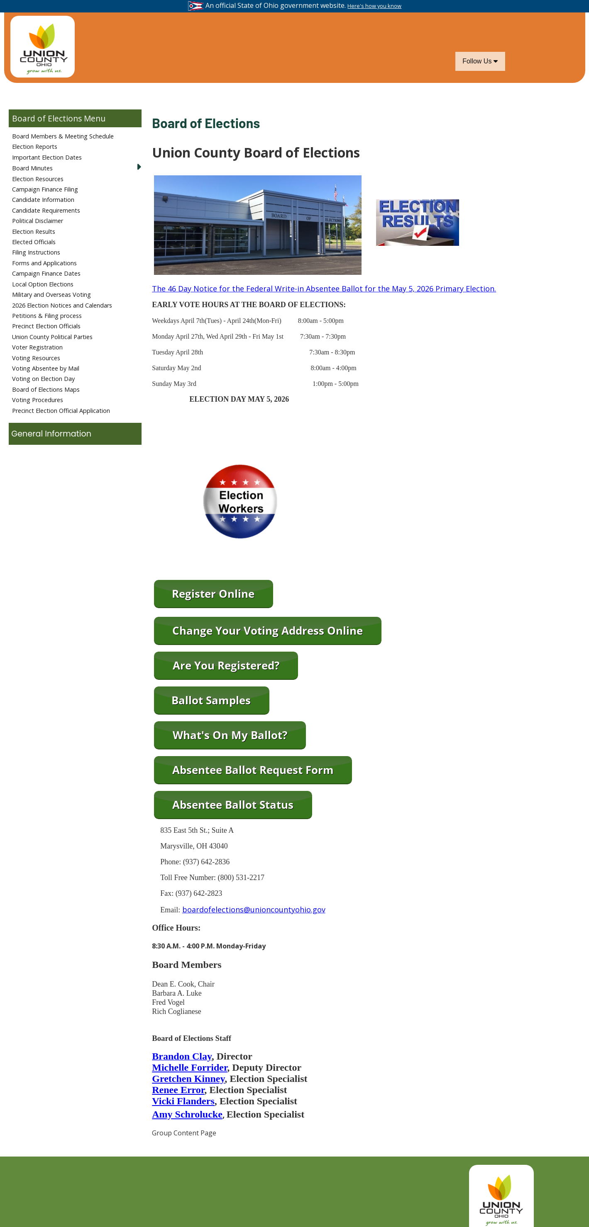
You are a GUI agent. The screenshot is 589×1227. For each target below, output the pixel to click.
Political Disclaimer (37, 221)
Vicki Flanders (183, 1101)
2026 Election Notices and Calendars (62, 305)
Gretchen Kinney (188, 1078)
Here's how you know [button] (374, 6)
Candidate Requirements (46, 210)
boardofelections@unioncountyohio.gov (253, 909)
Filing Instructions (36, 252)
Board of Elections (47, 118)
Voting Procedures (37, 400)
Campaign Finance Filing (45, 189)
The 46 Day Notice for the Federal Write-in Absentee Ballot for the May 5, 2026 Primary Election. (324, 288)
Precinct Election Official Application (61, 411)
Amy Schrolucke (187, 1114)
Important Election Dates (47, 157)
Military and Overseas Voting (51, 294)
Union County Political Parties (52, 337)
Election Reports (34, 146)
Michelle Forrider (189, 1067)
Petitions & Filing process (47, 316)
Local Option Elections (42, 284)
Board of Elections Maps (46, 389)
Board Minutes (32, 168)
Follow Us (480, 61)
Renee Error (178, 1089)
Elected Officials (34, 242)
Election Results (33, 231)
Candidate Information (43, 200)
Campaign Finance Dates (46, 273)
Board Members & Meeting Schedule (63, 136)
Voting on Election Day (43, 379)
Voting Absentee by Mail (45, 368)
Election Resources (38, 179)
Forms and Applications (44, 263)
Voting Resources (36, 358)
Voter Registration (37, 347)
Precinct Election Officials (46, 326)
